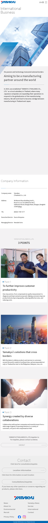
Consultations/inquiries (22, 481)
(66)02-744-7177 (19, 212)
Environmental (9, 509)
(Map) (20, 206)
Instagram (24, 516)
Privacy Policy (9, 516)
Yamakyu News (33, 503)
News (6, 503)
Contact (22, 445)
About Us (7, 506)
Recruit (6, 512)
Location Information (22, 470)
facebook (19, 516)
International (33, 509)
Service (30, 506)
